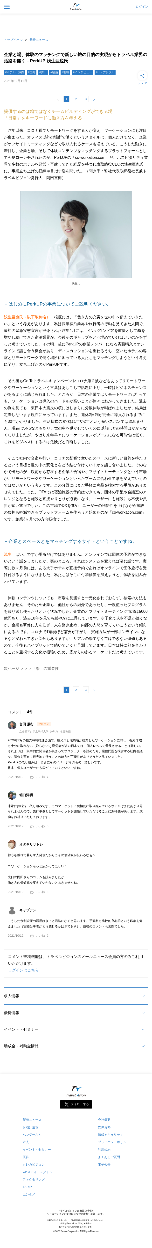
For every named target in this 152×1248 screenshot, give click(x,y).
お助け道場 (30, 1127)
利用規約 (104, 1149)
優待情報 (11, 1013)
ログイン (142, 6)
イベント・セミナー (21, 1029)
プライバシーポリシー (113, 1142)
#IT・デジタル (105, 72)
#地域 (65, 72)
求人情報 (11, 996)
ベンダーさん (32, 1135)
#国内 (31, 72)
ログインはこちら (23, 970)
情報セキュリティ (110, 1135)
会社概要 (104, 1120)
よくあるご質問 (109, 1157)
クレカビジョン (34, 1164)
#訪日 (43, 72)
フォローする (79, 1104)
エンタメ (29, 1194)
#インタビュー (82, 72)
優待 (26, 1157)
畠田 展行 (27, 724)
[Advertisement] (76, 24)
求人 (26, 1142)
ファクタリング (34, 1179)
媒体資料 (104, 1127)
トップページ (13, 40)
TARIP (27, 1187)
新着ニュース (38, 40)
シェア (142, 77)
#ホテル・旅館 (14, 72)
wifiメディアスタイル (37, 1172)
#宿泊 (54, 72)
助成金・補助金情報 (21, 1046)
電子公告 (104, 1164)
